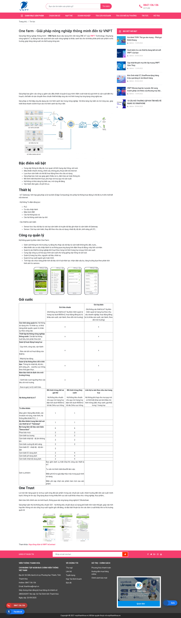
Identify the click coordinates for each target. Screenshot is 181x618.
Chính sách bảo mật (99, 578)
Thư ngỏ (69, 568)
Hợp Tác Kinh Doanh (74, 579)
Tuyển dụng (70, 575)
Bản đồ (69, 583)
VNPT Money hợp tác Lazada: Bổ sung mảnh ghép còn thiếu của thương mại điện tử (144, 90)
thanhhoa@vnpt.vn (31, 586)
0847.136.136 (30, 583)
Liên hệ (69, 571)
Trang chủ (23, 22)
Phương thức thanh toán (101, 568)
